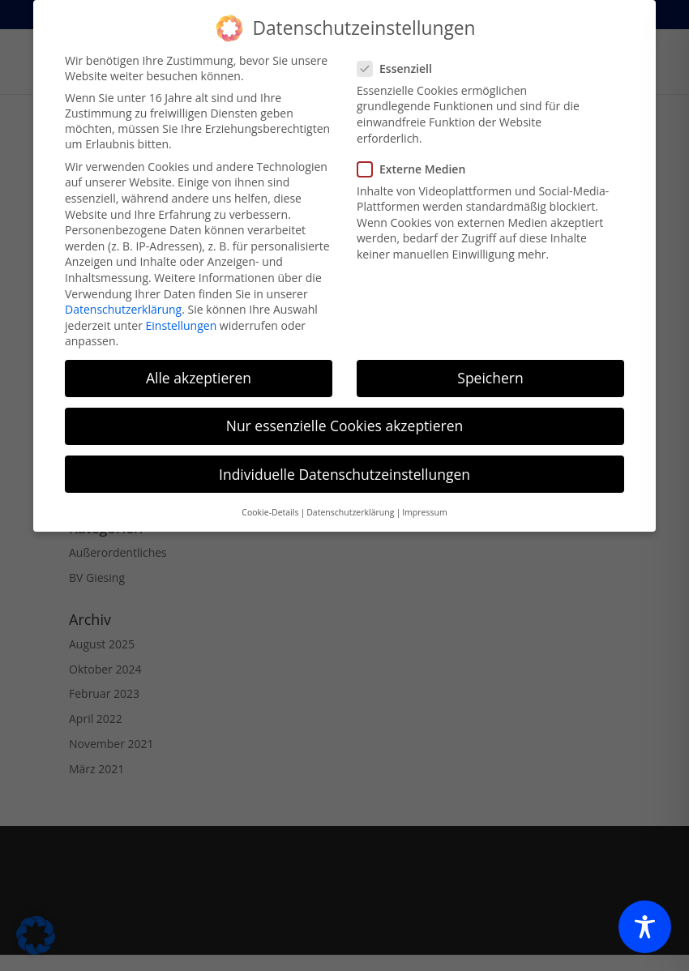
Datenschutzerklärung (123, 298)
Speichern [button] (490, 367)
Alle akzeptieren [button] (198, 367)
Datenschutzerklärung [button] (350, 501)
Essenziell (401, 57)
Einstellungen (181, 314)
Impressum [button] (424, 501)
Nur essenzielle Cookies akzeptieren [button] (345, 415)
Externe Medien (418, 157)
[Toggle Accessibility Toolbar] (645, 927)
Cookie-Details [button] (270, 501)
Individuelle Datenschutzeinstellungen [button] (344, 463)
